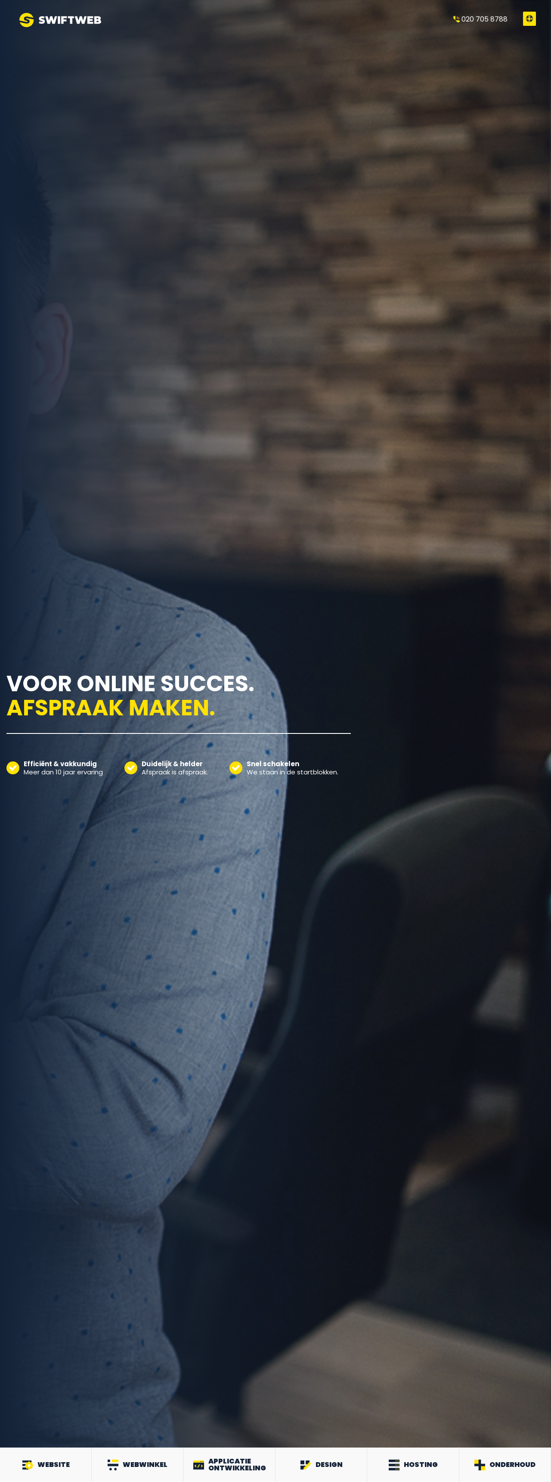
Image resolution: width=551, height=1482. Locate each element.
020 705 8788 (480, 19)
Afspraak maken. (110, 707)
